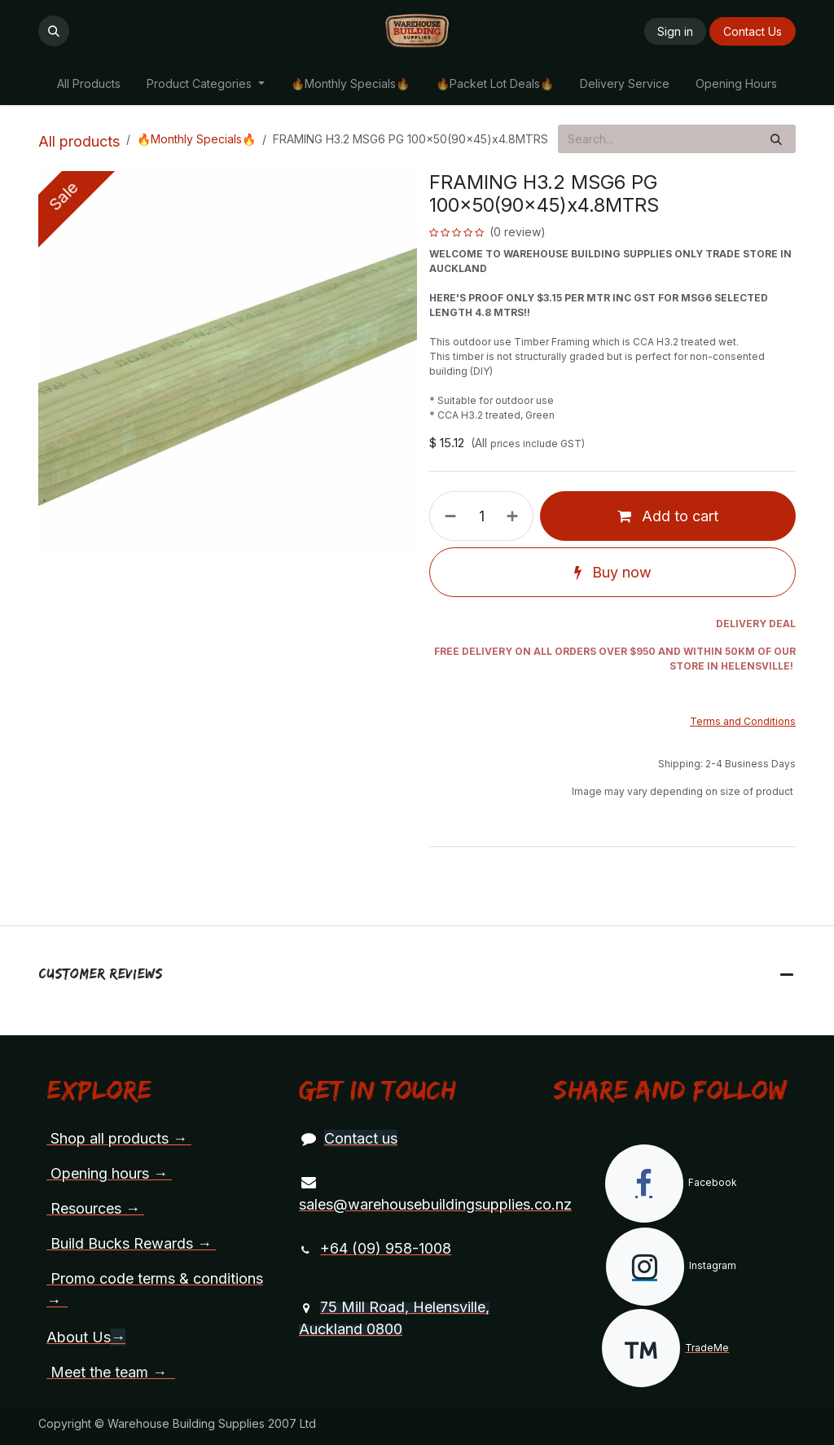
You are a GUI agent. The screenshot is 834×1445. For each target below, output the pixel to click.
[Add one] (515, 516)
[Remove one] (447, 516)
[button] (53, 30)
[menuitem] (89, 83)
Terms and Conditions (743, 721)
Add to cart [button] (667, 516)
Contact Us (752, 31)
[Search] (776, 139)
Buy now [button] (613, 572)
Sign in (675, 31)
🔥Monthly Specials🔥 (196, 139)
